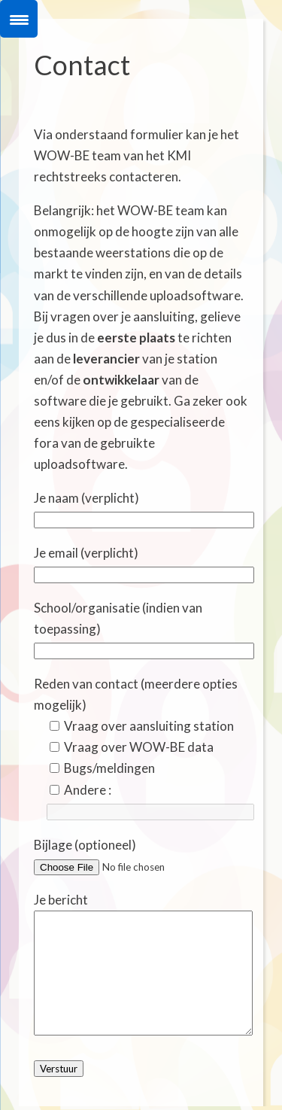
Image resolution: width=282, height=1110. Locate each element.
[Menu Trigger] (19, 19)
